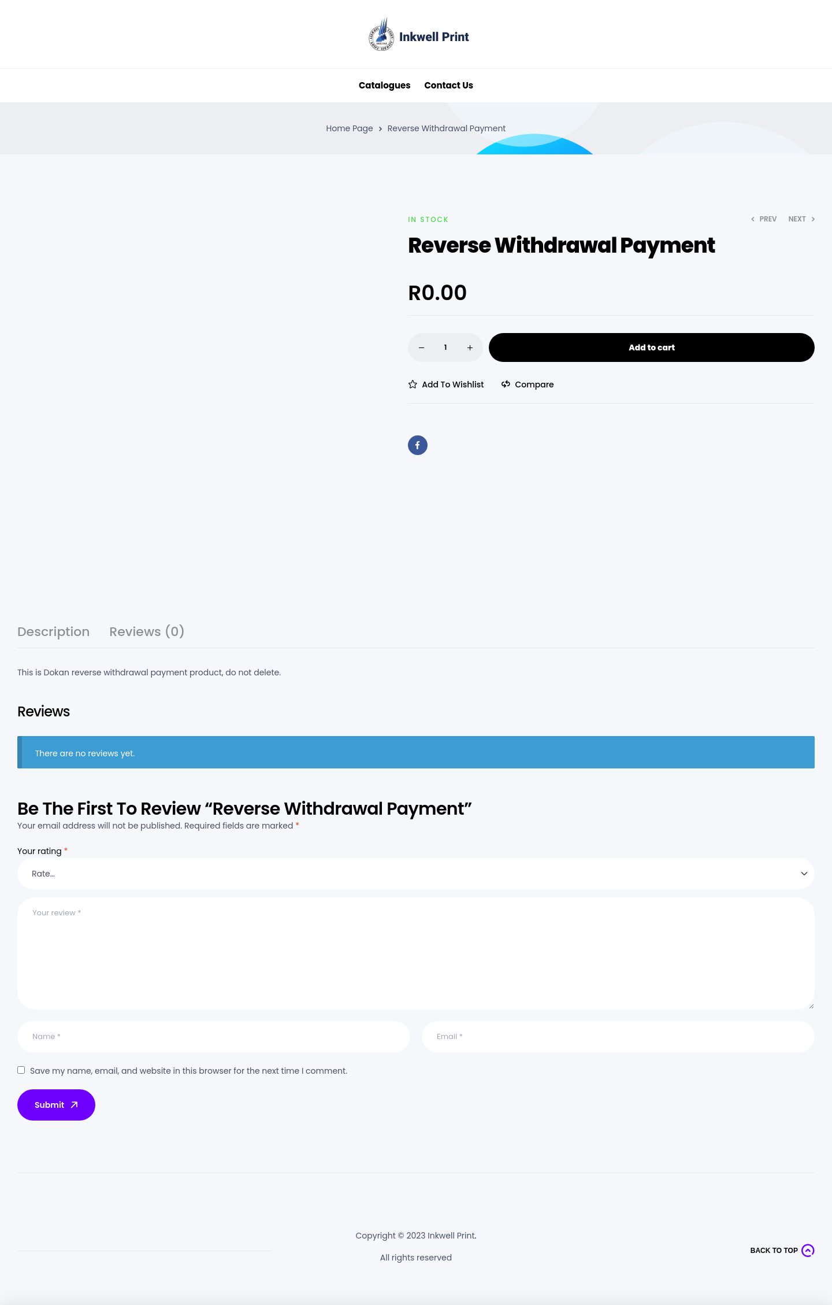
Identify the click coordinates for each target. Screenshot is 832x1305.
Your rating (42, 851)
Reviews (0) (147, 633)
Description (53, 633)
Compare (534, 384)
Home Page (349, 128)
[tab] (53, 637)
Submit (57, 1105)
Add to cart (652, 347)
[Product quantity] (445, 347)
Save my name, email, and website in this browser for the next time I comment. (188, 1071)
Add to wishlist (453, 384)
